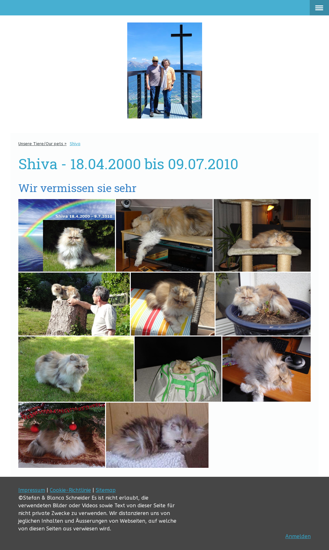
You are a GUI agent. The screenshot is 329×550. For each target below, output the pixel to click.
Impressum (31, 490)
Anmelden (298, 536)
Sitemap (106, 490)
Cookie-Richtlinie (70, 490)
